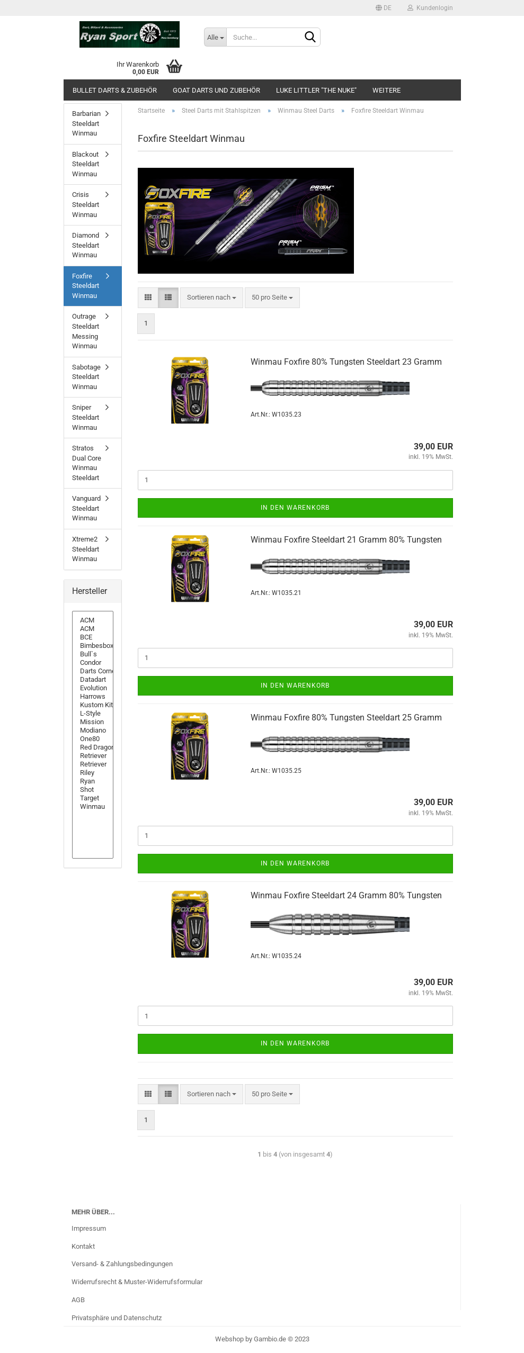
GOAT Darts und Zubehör (216, 90)
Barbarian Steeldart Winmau (86, 123)
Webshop (229, 1339)
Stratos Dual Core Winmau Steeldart (86, 463)
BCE (92, 637)
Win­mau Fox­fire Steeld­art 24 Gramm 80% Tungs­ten (346, 895)
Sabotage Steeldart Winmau (86, 377)
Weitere (386, 90)
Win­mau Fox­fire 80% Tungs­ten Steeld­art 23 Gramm (346, 362)
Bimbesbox (92, 646)
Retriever (92, 756)
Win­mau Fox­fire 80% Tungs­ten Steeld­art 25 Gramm (346, 717)
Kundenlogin (430, 8)
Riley (92, 773)
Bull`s (92, 654)
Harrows (92, 696)
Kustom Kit (92, 705)
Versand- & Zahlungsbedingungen (122, 1264)
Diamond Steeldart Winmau (85, 245)
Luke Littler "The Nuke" (316, 90)
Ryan (92, 781)
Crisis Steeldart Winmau (85, 204)
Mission (92, 722)
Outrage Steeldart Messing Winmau (85, 331)
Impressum (89, 1228)
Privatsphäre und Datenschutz (117, 1318)
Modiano (92, 730)
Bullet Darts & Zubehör (115, 90)
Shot (92, 790)
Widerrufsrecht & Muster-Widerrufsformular (137, 1282)
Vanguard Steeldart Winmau (86, 508)
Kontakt (83, 1246)
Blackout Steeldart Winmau (85, 164)
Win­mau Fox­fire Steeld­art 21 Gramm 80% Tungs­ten (346, 540)
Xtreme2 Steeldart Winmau (85, 549)
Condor (92, 663)
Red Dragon (92, 747)
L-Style (92, 713)
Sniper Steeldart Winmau (85, 417)
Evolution (92, 688)
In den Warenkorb (295, 507)
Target (92, 798)
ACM (92, 620)
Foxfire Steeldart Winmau (85, 286)
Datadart (92, 679)
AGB (78, 1300)
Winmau (92, 806)
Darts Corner (92, 671)
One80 (92, 739)
